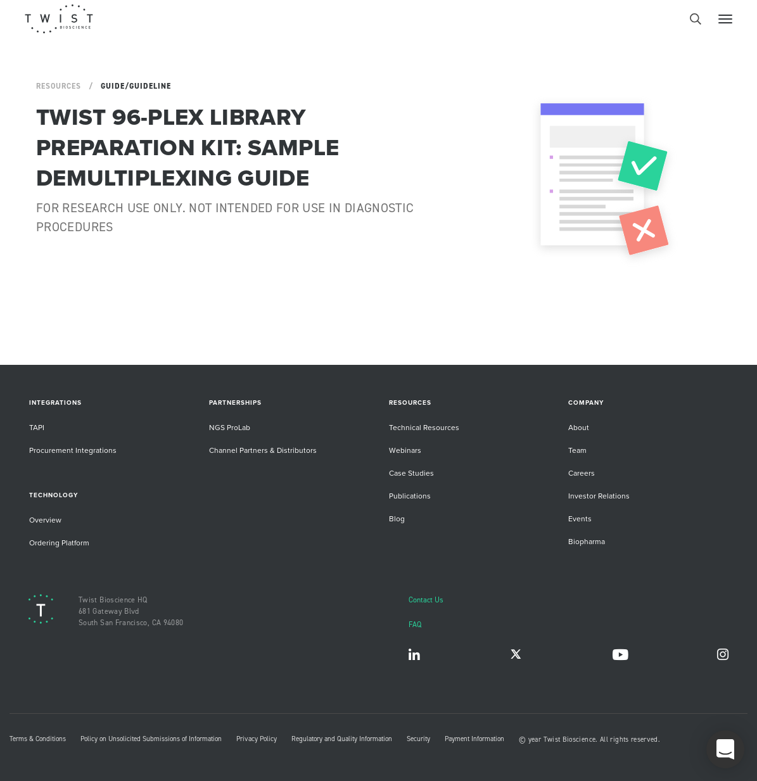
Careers (581, 472)
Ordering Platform (59, 542)
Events (580, 518)
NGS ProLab (229, 427)
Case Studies (411, 472)
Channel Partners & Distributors (263, 450)
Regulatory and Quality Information (341, 738)
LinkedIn (414, 657)
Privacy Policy (256, 738)
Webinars (405, 450)
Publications (410, 495)
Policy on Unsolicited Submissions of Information (151, 738)
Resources (58, 86)
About (578, 427)
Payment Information (474, 738)
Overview (45, 519)
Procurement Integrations (73, 450)
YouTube (620, 657)
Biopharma (586, 541)
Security (418, 738)
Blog (397, 518)
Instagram (722, 657)
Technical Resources (424, 427)
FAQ (415, 624)
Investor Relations (599, 495)
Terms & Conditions (38, 738)
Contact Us (426, 599)
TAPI (36, 427)
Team (577, 450)
